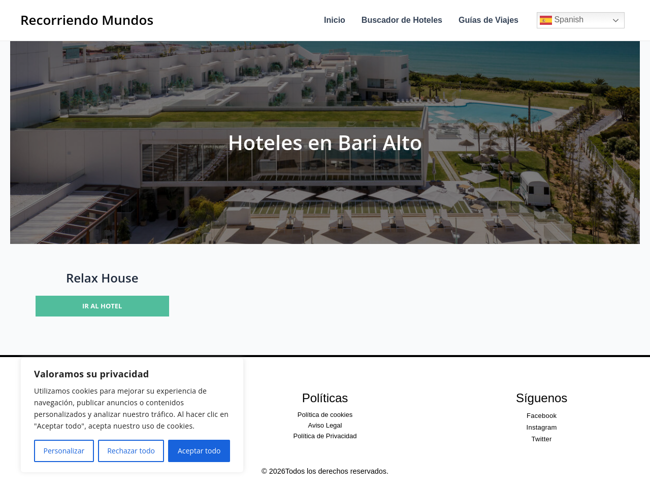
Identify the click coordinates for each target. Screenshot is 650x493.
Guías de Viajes (488, 20)
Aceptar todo (199, 450)
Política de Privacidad (324, 436)
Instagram (542, 427)
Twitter (542, 439)
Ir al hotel (102, 305)
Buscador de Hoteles (402, 20)
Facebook (542, 415)
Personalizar (64, 450)
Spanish (561, 20)
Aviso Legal (325, 425)
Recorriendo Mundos (86, 20)
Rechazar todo (131, 450)
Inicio (334, 20)
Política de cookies (325, 414)
